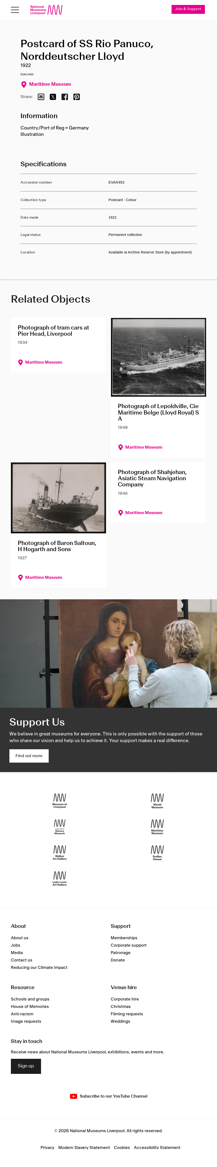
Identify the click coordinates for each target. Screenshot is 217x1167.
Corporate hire (125, 999)
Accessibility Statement (157, 1148)
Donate (118, 960)
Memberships (124, 938)
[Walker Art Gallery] (59, 853)
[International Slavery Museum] (59, 827)
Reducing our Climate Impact (39, 967)
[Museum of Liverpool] (59, 801)
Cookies (122, 1148)
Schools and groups (30, 999)
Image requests (26, 1021)
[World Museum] (157, 801)
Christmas (121, 1006)
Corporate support (129, 945)
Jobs (15, 945)
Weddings (120, 1021)
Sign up (26, 1066)
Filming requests (127, 1014)
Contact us (21, 960)
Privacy (47, 1148)
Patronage (120, 953)
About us (19, 938)
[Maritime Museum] (157, 827)
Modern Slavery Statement (84, 1148)
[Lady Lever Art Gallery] (59, 879)
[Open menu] (15, 10)
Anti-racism (22, 1014)
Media (17, 953)
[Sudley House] (157, 853)
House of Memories (30, 1006)
